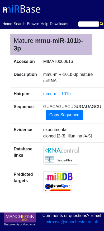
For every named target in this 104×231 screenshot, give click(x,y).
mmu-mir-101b (57, 93)
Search (19, 24)
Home (7, 23)
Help (44, 24)
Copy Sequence (64, 115)
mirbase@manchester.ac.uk (72, 222)
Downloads (59, 24)
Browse (33, 24)
